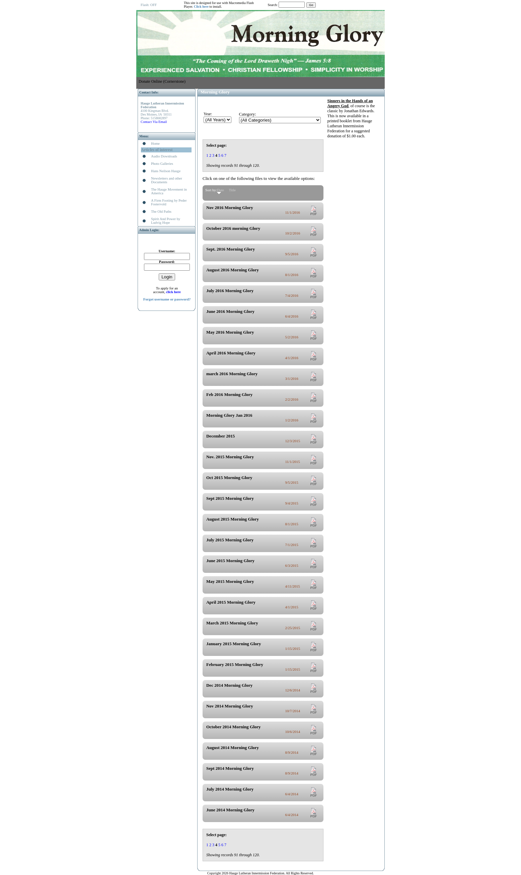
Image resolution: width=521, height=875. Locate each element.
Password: (167, 262)
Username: (167, 251)
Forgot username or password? (167, 299)
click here (173, 292)
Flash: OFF (149, 5)
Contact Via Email (154, 122)
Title (232, 190)
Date (220, 190)
